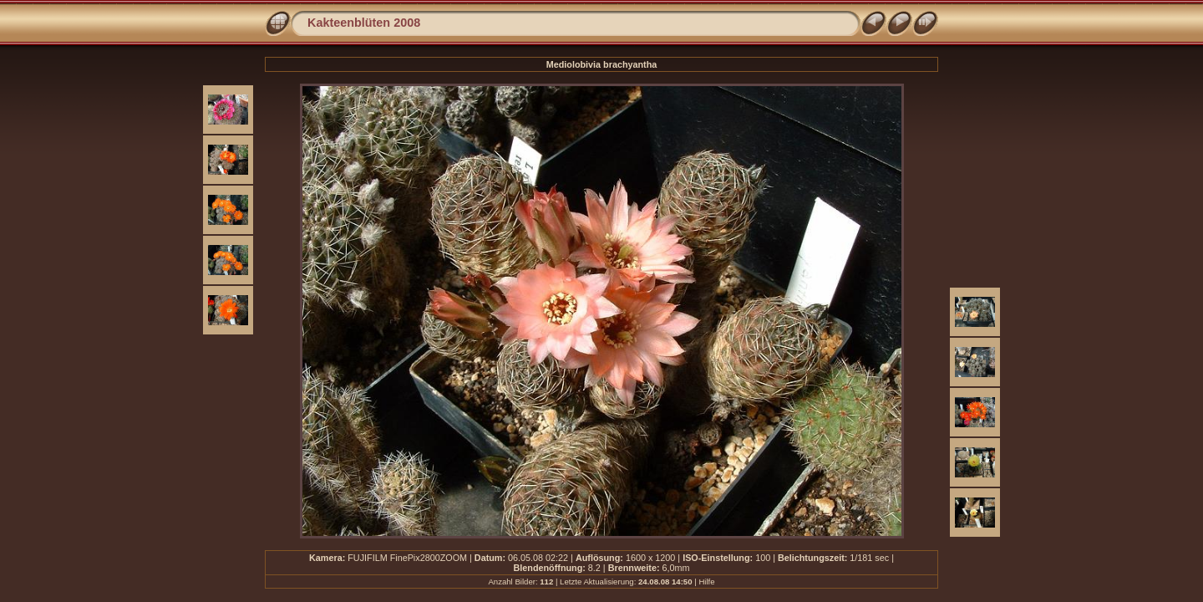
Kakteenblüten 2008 (363, 22)
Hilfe (706, 581)
